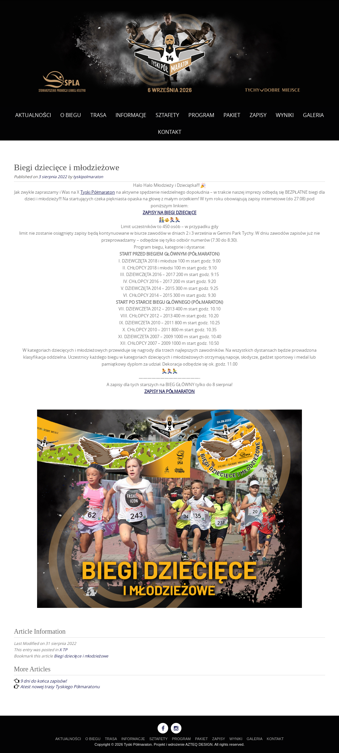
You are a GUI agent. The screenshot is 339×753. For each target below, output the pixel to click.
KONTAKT (169, 132)
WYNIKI (285, 115)
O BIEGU (70, 115)
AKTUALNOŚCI (33, 115)
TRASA (98, 115)
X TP (63, 649)
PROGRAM (201, 115)
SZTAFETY (167, 115)
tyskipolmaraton (88, 176)
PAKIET (231, 115)
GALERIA (313, 115)
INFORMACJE (131, 115)
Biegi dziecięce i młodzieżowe (81, 655)
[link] (97, 192)
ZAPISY (258, 115)
